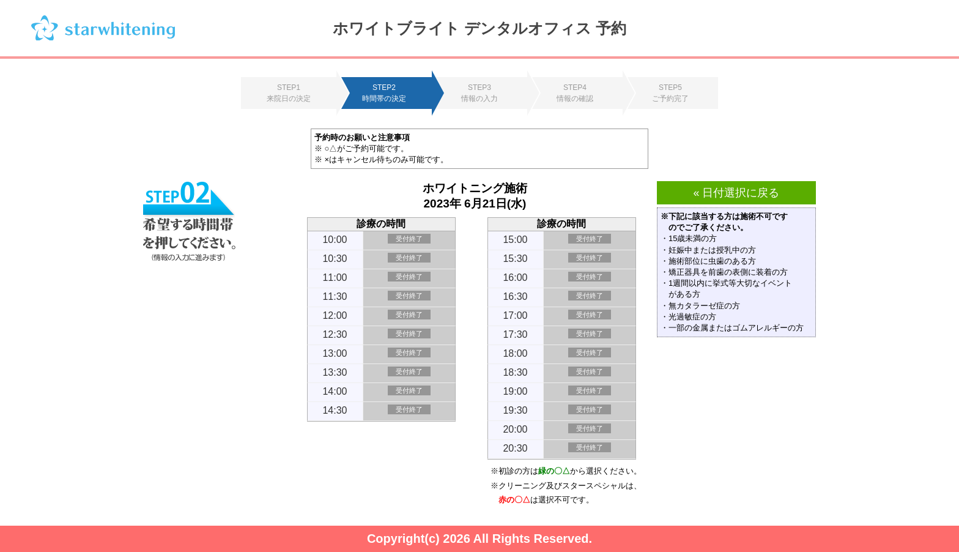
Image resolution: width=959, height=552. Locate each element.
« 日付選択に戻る (736, 193)
